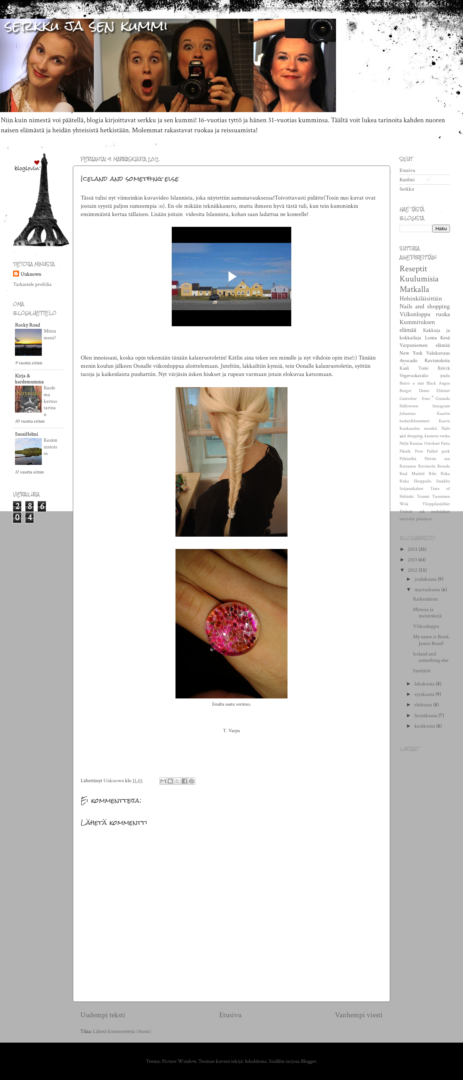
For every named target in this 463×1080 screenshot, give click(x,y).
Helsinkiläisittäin (421, 298)
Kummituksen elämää (417, 326)
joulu (445, 376)
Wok (404, 504)
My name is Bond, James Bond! (431, 640)
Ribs (432, 473)
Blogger (308, 1061)
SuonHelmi (26, 434)
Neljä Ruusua (411, 443)
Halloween (409, 406)
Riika (445, 473)
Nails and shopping (425, 306)
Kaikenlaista (425, 598)
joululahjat (440, 511)
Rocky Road (27, 324)
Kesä (445, 337)
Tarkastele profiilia (32, 284)
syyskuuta (424, 694)
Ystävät (406, 511)
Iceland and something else (430, 657)
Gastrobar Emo (415, 398)
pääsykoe (424, 519)
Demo (424, 391)
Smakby (443, 481)
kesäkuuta (425, 725)
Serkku (407, 188)
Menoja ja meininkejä (427, 612)
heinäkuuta (426, 715)
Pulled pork (438, 451)
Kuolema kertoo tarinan (50, 401)
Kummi (407, 179)
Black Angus (438, 383)
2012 (413, 570)
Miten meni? (50, 334)
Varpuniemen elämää (425, 345)
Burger (405, 391)
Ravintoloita (437, 360)
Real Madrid (412, 473)
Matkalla (414, 289)
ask (422, 511)
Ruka (404, 481)
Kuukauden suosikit (418, 428)
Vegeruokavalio (414, 376)
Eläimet (443, 391)
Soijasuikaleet (411, 488)
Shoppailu (422, 481)
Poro (419, 451)
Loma (431, 337)
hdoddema (256, 1061)
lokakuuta (425, 683)
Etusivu (230, 1015)
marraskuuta (427, 589)
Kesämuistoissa (51, 447)
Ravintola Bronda (434, 466)
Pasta (445, 443)
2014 (413, 549)
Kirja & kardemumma (29, 378)
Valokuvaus (438, 353)
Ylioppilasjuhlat (436, 504)
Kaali (404, 368)
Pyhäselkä (408, 459)
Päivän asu (437, 459)
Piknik (405, 451)
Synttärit (422, 670)
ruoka (443, 314)
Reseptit (413, 268)
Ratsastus (408, 466)
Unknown (31, 274)
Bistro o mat (412, 383)
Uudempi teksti (102, 1015)
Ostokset (432, 443)
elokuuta (423, 704)
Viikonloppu (415, 314)
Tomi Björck (434, 368)
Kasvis (444, 421)
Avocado (408, 360)
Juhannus (408, 413)
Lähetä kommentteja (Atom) (122, 1031)
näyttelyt (407, 519)
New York (411, 353)
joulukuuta (426, 579)
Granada (442, 398)
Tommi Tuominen (433, 496)
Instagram (441, 406)
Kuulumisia (419, 278)
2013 (413, 559)
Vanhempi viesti (359, 1015)
